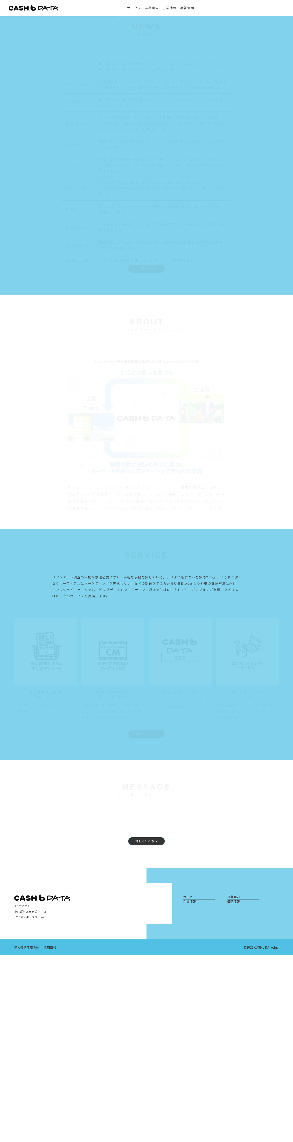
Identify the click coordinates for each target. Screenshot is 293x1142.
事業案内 (158, 7)
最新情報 (193, 7)
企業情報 (175, 7)
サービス (140, 7)
